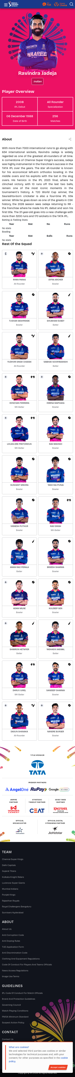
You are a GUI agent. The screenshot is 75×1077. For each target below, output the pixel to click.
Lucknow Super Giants (13, 883)
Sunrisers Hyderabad (12, 912)
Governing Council (11, 1005)
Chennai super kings (12, 859)
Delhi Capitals (9, 865)
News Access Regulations (15, 970)
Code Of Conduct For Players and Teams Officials (27, 964)
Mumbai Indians (10, 889)
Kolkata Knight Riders (13, 877)
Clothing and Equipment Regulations (21, 958)
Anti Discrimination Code (14, 952)
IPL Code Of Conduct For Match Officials (22, 993)
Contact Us (7, 1039)
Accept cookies (58, 1067)
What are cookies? (19, 1047)
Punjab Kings (8, 894)
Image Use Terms (10, 976)
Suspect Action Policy (13, 1022)
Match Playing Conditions (15, 1010)
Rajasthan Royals (10, 900)
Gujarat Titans (9, 871)
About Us (7, 929)
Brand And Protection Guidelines (18, 999)
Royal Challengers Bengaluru (16, 906)
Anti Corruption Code (13, 935)
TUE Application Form (13, 947)
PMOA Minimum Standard (15, 1016)
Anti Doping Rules (11, 941)
